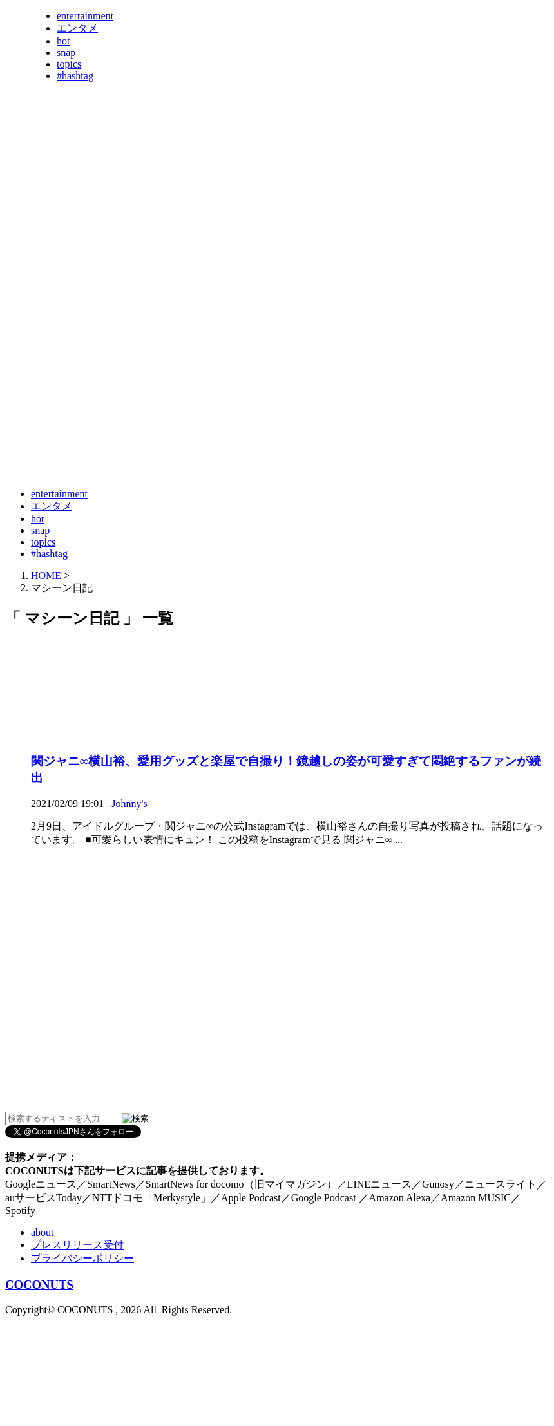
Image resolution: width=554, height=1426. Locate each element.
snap (66, 52)
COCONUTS (39, 1284)
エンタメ (77, 28)
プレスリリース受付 (77, 1244)
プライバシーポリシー (82, 1258)
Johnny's (129, 803)
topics (69, 64)
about (42, 1232)
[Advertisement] (127, 348)
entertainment (85, 15)
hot (63, 40)
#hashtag (75, 75)
